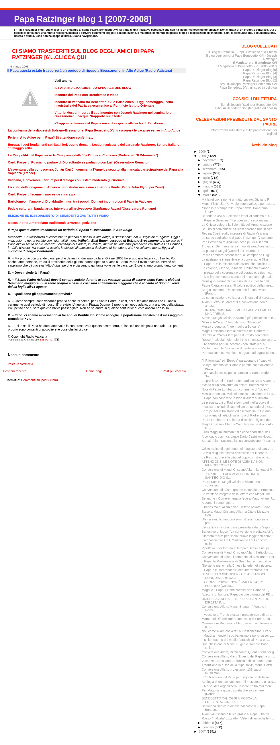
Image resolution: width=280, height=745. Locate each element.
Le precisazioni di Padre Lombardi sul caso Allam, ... (238, 380)
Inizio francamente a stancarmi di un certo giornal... (238, 277)
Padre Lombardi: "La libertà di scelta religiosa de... (237, 420)
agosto (207, 173)
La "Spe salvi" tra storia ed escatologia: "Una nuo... (237, 411)
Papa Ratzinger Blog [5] (260, 70)
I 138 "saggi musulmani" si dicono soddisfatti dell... (237, 432)
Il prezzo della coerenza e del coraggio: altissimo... (237, 272)
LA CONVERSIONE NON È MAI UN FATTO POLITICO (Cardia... (232, 584)
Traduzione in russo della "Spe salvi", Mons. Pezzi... (238, 665)
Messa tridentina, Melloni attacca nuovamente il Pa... (239, 394)
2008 (203, 156)
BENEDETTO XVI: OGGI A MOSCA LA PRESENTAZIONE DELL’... (229, 700)
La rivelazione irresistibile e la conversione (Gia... (236, 259)
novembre (209, 160)
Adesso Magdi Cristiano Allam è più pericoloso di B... (239, 318)
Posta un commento (20, 364)
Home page (94, 371)
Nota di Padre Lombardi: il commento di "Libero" (235, 389)
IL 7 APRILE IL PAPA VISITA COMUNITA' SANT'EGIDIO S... (231, 475)
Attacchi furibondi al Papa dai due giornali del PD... (237, 594)
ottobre (207, 164)
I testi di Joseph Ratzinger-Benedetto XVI (248, 84)
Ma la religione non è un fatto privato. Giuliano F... (236, 199)
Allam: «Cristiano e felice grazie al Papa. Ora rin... (237, 714)
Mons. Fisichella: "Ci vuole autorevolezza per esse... (238, 203)
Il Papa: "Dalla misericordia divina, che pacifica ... (236, 264)
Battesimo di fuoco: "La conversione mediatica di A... (238, 531)
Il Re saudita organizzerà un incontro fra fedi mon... (238, 686)
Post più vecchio (174, 371)
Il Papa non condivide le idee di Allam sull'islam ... (236, 398)
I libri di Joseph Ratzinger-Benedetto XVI (248, 104)
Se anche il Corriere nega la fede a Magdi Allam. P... (238, 498)
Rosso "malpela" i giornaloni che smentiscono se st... (239, 339)
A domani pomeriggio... (218, 502)
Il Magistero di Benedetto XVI (255, 62)
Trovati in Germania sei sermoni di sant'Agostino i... (238, 246)
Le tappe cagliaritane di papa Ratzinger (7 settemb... (238, 237)
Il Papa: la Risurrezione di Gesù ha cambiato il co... (238, 561)
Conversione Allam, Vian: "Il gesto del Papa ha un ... (238, 656)
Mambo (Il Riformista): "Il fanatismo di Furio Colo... (237, 619)
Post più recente (14, 371)
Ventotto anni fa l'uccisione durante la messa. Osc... (238, 348)
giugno (207, 182)
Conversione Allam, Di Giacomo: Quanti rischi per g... (239, 652)
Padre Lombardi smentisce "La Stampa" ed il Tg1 (236, 255)
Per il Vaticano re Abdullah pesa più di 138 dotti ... (236, 242)
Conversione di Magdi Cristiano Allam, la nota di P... (238, 469)
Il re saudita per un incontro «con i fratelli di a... (234, 344)
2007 (203, 731)
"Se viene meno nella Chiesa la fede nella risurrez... (238, 565)
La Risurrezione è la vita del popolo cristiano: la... (236, 457)
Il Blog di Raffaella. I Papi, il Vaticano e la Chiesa (242, 52)
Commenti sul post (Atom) (39, 380)
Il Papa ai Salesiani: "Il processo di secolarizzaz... (236, 220)
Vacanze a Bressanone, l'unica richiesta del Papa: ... (238, 661)
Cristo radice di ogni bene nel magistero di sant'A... (237, 448)
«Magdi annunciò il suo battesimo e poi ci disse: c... (238, 635)
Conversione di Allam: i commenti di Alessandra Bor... (239, 557)
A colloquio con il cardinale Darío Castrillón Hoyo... (237, 436)
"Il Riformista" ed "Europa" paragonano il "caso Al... (237, 360)
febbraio (208, 723)
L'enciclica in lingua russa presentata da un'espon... (238, 527)
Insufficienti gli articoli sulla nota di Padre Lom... (235, 415)
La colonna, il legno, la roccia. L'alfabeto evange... (237, 268)
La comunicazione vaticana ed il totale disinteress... (238, 297)
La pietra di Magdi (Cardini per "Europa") (230, 251)
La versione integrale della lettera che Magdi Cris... (237, 494)
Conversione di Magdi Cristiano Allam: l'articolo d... (237, 552)
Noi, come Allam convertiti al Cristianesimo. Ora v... (238, 631)
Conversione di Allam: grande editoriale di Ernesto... (238, 490)
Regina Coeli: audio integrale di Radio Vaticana (235, 233)
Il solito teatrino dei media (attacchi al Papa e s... (236, 639)
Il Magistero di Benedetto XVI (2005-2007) (247, 66)
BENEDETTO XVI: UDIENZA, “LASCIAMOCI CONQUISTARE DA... (233, 576)
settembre (209, 169)
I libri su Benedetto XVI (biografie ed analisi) (246, 108)
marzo (207, 195)
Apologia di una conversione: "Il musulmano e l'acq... (239, 681)
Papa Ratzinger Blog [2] (260, 80)
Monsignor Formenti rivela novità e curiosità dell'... (237, 281)
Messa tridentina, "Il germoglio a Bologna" (231, 326)
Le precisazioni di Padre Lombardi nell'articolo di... (237, 402)
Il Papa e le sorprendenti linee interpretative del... (236, 570)
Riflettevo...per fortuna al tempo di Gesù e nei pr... (237, 548)
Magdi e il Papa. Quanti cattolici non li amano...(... (236, 590)
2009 (203, 151)
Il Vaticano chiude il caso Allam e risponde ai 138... (237, 406)
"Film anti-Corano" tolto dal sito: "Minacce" (231, 322)
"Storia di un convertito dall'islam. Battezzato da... (236, 385)
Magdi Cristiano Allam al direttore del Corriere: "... (236, 331)
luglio (206, 177)
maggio (208, 186)
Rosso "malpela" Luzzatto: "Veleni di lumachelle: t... (238, 718)
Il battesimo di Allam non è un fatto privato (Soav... (237, 507)
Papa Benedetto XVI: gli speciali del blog (248, 87)
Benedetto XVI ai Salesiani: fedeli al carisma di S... (237, 216)
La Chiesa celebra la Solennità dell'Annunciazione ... (238, 224)
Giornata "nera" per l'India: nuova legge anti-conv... (237, 536)
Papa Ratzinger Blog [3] (260, 77)
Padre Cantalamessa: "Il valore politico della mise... (238, 285)
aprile (206, 191)
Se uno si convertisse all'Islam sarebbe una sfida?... (238, 229)
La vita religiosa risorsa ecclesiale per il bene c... (236, 453)
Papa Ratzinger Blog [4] (260, 73)
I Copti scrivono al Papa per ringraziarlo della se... (237, 677)
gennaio (208, 727)
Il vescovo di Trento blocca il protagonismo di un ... (237, 614)
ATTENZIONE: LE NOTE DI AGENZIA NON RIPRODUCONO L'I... (232, 463)
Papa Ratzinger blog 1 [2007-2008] (82, 19)
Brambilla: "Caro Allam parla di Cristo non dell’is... (236, 335)
